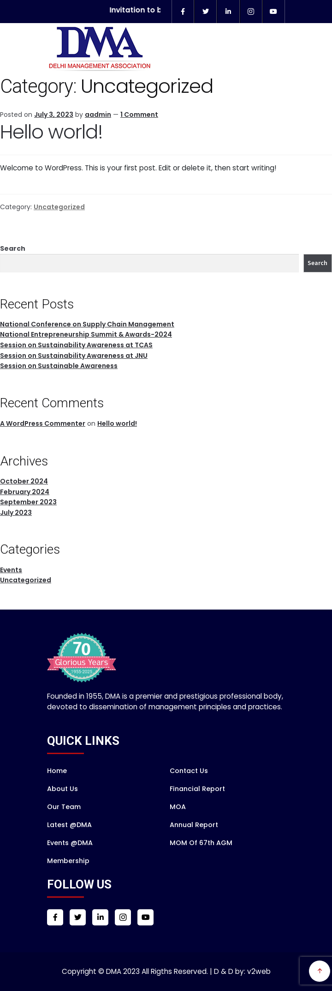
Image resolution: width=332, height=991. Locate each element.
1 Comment (139, 114)
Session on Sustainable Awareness (59, 365)
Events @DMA (70, 842)
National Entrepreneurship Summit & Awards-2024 (86, 334)
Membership (68, 860)
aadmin (98, 114)
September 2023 (28, 502)
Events (11, 569)
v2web (259, 971)
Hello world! (51, 131)
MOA (178, 806)
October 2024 (24, 481)
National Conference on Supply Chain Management (87, 324)
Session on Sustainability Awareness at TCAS (76, 345)
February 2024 (24, 491)
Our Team (64, 806)
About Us (62, 788)
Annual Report (194, 824)
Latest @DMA (69, 824)
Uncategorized (59, 206)
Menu (312, 65)
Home (57, 770)
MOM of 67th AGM (201, 842)
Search (12, 248)
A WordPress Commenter (42, 423)
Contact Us (189, 770)
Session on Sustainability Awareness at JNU (74, 355)
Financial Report (197, 788)
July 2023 (16, 512)
